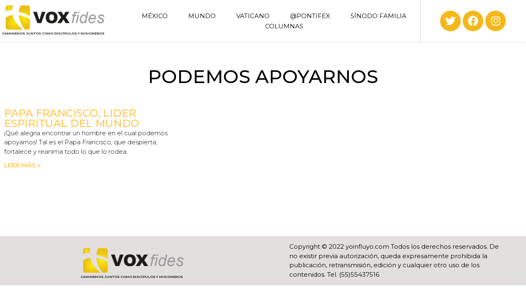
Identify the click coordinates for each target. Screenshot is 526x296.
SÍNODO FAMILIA (378, 16)
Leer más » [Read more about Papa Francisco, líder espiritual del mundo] (22, 165)
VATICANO (253, 16)
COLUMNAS (284, 26)
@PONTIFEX (310, 16)
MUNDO (202, 16)
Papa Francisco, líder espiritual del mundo (71, 118)
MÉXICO (155, 16)
